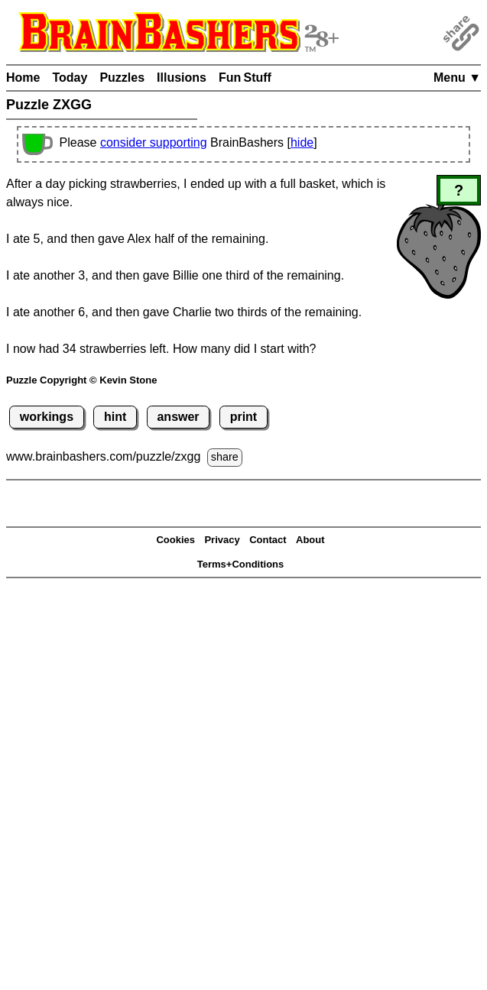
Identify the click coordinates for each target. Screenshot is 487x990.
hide (302, 142)
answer (178, 416)
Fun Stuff (245, 77)
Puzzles (121, 77)
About (310, 539)
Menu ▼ (457, 77)
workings (46, 416)
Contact (267, 539)
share (225, 457)
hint (115, 416)
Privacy (221, 539)
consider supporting (153, 142)
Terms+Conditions (240, 564)
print (244, 416)
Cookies (175, 539)
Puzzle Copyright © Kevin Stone (81, 380)
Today (69, 77)
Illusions (181, 77)
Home (23, 77)
